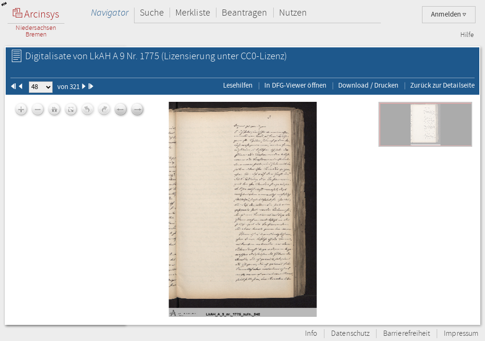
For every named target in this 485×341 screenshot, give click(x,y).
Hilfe (467, 35)
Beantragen (245, 12)
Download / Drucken (368, 85)
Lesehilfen (238, 85)
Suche (152, 12)
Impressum (461, 333)
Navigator (109, 12)
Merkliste (192, 12)
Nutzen (293, 12)
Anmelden (449, 14)
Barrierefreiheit (406, 333)
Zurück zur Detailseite (442, 85)
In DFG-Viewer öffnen (295, 85)
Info (311, 333)
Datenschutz (350, 333)
